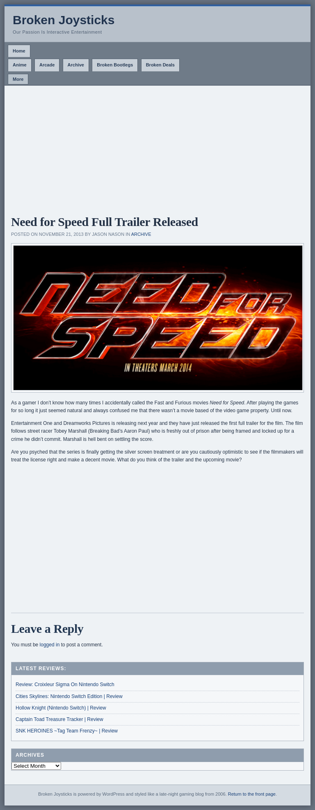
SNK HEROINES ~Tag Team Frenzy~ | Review (67, 731)
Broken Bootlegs (115, 64)
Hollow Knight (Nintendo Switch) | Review (61, 708)
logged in (50, 645)
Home (19, 50)
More (18, 79)
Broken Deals (160, 64)
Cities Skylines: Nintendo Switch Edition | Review (69, 696)
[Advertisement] (157, 147)
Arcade (47, 64)
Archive (76, 64)
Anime (20, 64)
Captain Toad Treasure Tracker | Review (59, 719)
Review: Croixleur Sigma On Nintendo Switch (65, 684)
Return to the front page (252, 794)
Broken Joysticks (63, 20)
